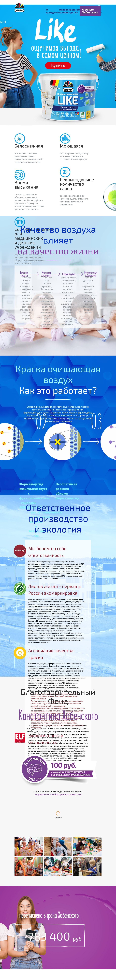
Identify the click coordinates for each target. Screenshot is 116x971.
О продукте (52, 11)
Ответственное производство (69, 11)
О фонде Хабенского (90, 11)
